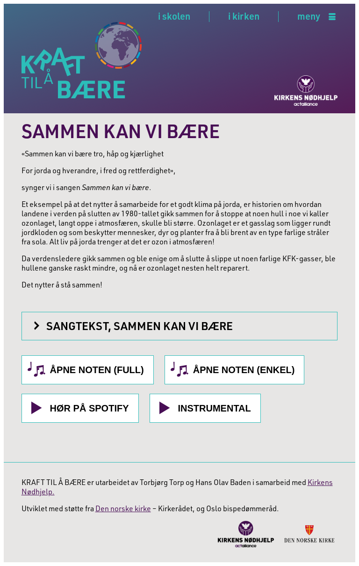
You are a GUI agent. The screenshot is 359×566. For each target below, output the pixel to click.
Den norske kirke (123, 508)
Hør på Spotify (89, 408)
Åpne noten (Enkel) (244, 370)
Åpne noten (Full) (97, 370)
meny (308, 16)
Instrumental (214, 408)
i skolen (174, 16)
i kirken (243, 16)
